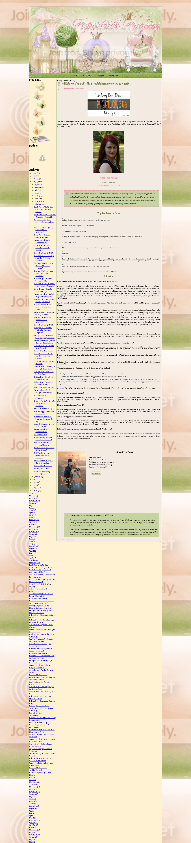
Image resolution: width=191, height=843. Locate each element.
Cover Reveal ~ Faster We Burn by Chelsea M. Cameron (43, 356)
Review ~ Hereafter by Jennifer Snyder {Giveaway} (42, 319)
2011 (34, 482)
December (34, 524)
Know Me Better (40, 395)
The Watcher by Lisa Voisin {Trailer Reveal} (44, 449)
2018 (34, 173)
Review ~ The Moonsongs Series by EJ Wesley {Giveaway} (44, 258)
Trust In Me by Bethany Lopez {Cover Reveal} (43, 438)
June (36, 193)
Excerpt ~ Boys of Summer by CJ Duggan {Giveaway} (44, 336)
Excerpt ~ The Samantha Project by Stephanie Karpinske (43, 330)
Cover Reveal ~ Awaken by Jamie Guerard (44, 347)
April (37, 198)
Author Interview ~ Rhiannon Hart (41, 430)
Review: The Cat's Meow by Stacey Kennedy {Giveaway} (44, 403)
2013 (34, 182)
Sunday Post (39, 398)
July (36, 190)
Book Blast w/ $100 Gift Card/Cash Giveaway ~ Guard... (43, 209)
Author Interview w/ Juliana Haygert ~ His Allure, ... (44, 341)
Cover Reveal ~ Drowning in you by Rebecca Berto (44, 367)
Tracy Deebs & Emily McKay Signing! (42, 236)
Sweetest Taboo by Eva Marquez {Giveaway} (43, 391)
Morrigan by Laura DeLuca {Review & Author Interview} (44, 265)
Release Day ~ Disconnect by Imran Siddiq (43, 279)
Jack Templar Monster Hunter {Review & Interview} (42, 455)
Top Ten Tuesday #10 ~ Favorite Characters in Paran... (42, 307)
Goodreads (115, 185)
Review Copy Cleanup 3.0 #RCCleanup (44, 412)
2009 (35, 488)
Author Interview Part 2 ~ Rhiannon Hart (43, 241)
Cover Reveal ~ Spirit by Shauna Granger (43, 290)
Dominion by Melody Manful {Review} (42, 472)
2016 (34, 176)
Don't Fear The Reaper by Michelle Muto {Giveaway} (43, 229)
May (37, 196)
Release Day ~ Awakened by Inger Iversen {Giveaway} (44, 285)
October (33, 498)
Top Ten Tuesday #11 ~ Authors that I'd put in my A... (44, 222)
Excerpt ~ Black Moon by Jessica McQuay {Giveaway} (43, 273)
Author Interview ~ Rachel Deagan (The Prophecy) (44, 295)
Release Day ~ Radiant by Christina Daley (43, 383)
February (38, 204)
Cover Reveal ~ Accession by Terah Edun (43, 373)
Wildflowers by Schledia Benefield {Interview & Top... (43, 419)
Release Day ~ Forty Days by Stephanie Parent (45, 378)
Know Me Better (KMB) (43, 253)
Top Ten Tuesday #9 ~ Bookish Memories (42, 443)
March (37, 201)
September (39, 184)
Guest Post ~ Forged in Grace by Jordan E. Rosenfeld (42, 247)
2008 (35, 491)
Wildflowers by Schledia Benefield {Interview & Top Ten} (95, 84)
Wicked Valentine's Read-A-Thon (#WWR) (44, 425)
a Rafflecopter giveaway (66, 540)
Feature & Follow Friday (43, 351)
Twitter (107, 185)
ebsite (101, 185)
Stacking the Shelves (41, 468)
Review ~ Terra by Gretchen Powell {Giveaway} (44, 300)
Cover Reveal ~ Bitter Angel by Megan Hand (44, 313)
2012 (34, 479)
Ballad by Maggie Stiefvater (44, 387)
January (38, 477)
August (37, 187)
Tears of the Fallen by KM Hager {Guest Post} (43, 461)
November (34, 496)
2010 (34, 485)
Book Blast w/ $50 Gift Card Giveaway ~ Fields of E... (45, 215)
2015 (34, 179)
